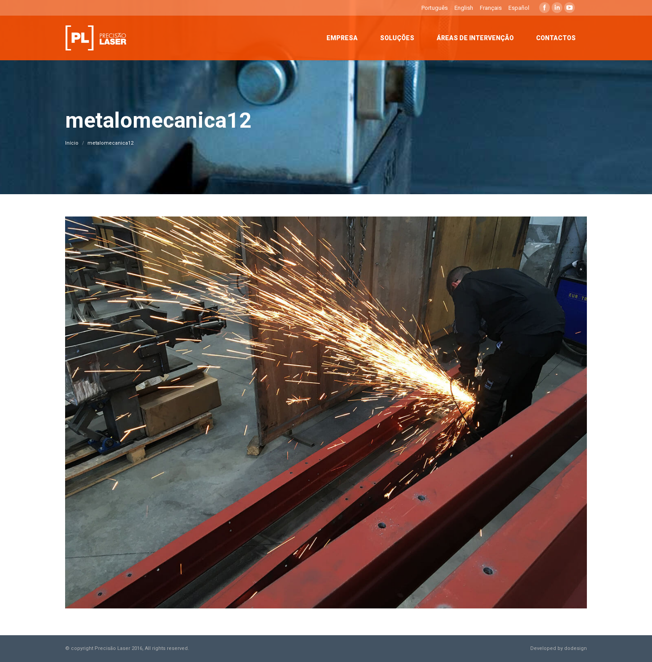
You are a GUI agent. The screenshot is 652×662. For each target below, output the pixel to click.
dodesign (575, 648)
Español (518, 7)
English (463, 7)
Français (491, 7)
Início (71, 143)
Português (434, 7)
